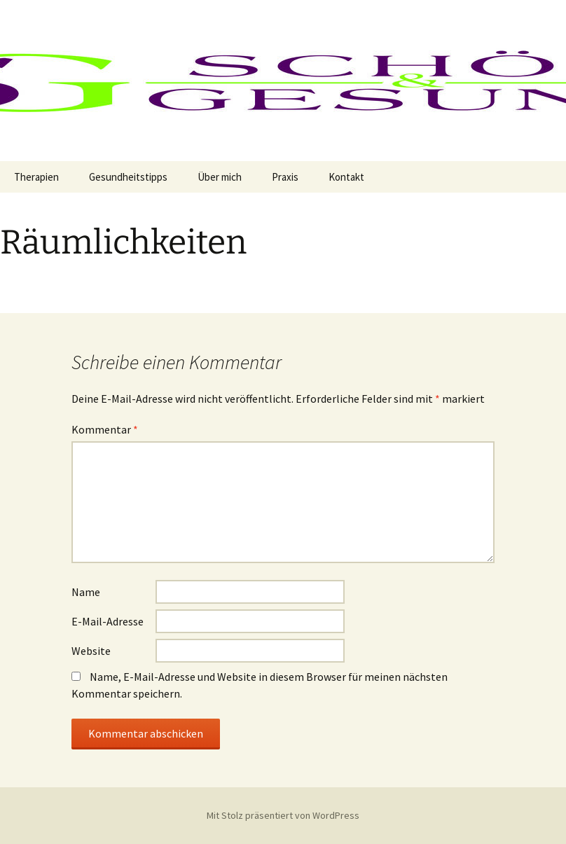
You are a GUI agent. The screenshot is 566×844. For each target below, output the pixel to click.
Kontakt (346, 177)
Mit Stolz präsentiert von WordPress (283, 815)
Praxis (285, 177)
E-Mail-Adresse (107, 621)
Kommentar (104, 429)
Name (85, 592)
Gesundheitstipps (128, 177)
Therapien (36, 177)
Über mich (220, 177)
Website (91, 651)
